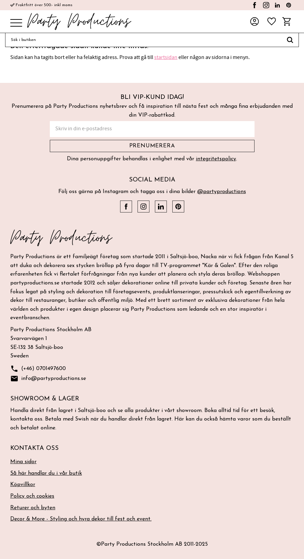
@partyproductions (221, 191)
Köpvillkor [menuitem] (22, 484)
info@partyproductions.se (48, 379)
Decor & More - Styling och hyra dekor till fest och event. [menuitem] (80, 519)
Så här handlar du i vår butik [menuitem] (46, 473)
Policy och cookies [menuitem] (32, 496)
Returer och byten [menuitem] (32, 508)
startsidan (165, 57)
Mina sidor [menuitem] (23, 462)
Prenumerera (152, 146)
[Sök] (290, 40)
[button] (16, 23)
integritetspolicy (216, 159)
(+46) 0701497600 (38, 369)
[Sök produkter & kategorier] (143, 40)
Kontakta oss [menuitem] (34, 448)
